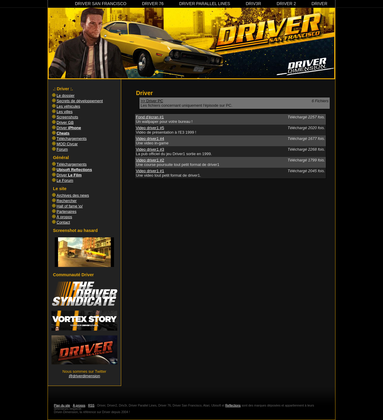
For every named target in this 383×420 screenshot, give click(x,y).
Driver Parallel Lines (204, 3)
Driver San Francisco (100, 3)
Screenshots (67, 117)
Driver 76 (152, 3)
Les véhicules (68, 106)
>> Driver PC (152, 101)
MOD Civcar (67, 144)
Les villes (64, 111)
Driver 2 (286, 3)
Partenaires (66, 211)
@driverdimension (84, 376)
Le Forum (65, 180)
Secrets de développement (80, 101)
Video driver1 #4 (150, 138)
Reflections (233, 405)
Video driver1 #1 (150, 171)
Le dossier (66, 95)
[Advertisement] (230, 200)
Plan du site (62, 405)
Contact (63, 222)
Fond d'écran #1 (150, 117)
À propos (64, 217)
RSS (91, 405)
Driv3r (253, 3)
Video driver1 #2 (150, 160)
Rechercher (67, 200)
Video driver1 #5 (150, 128)
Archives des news (73, 195)
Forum (62, 149)
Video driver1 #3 (150, 149)
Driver (319, 3)
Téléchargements (71, 138)
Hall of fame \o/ (70, 206)
